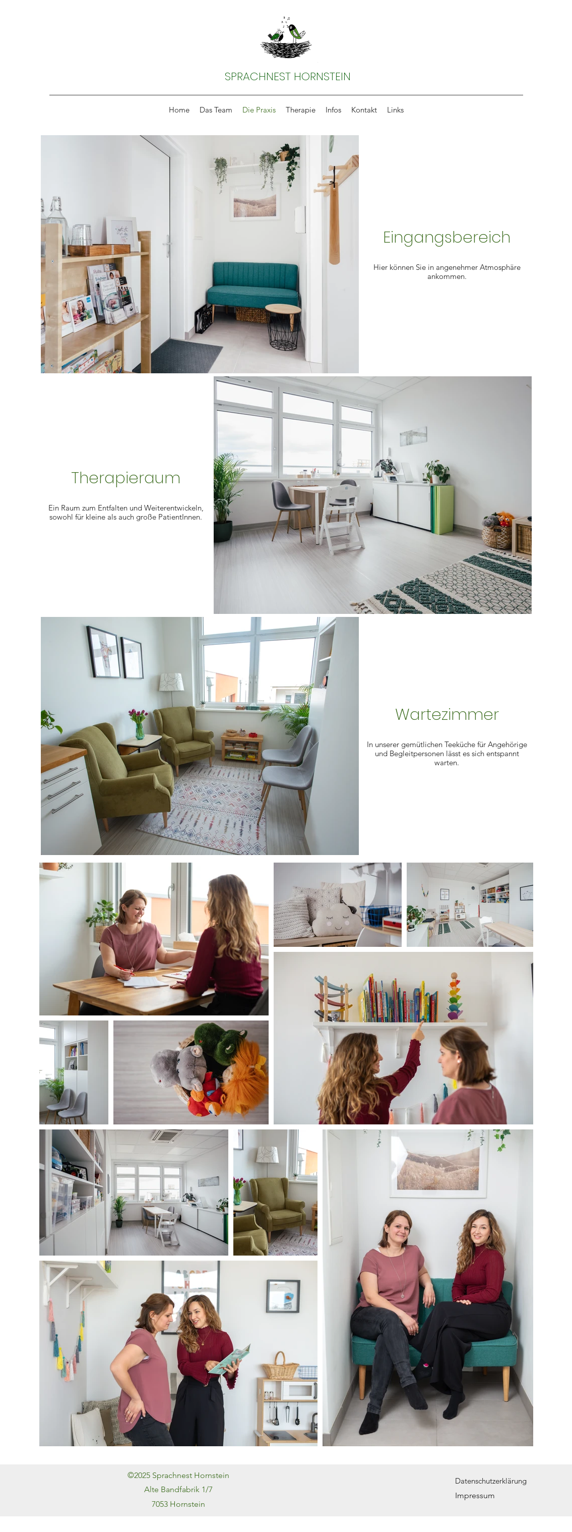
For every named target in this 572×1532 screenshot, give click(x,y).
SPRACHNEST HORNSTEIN (288, 76)
